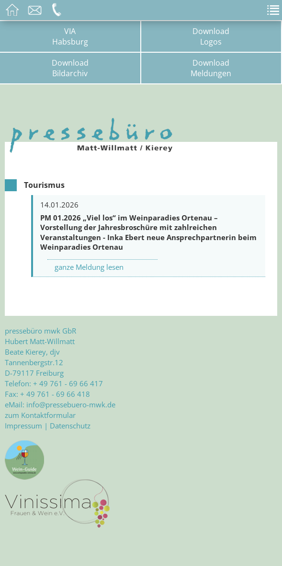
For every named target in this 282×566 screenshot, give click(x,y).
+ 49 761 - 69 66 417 (68, 383)
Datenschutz (70, 425)
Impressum (23, 425)
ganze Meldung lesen (89, 267)
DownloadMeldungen (211, 68)
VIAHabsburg (70, 36)
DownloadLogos (210, 36)
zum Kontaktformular (40, 415)
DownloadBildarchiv (70, 68)
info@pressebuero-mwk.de (70, 404)
